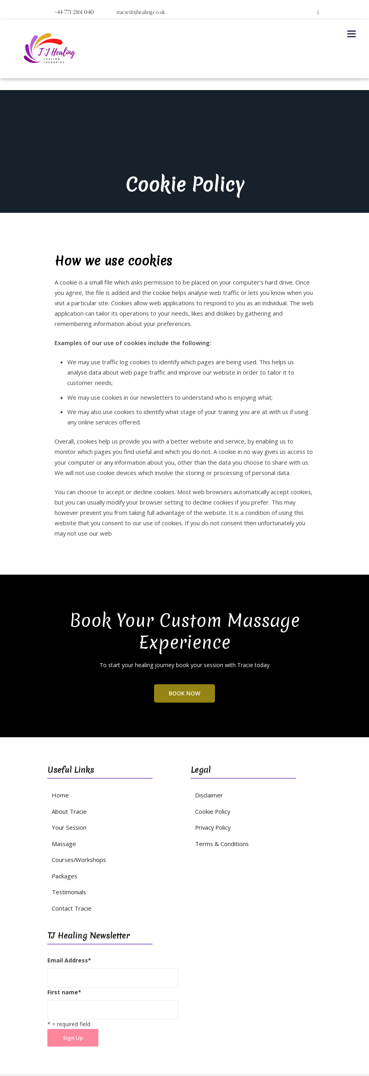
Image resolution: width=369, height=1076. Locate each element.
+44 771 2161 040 (72, 12)
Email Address (69, 917)
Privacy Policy (212, 789)
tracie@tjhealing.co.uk (136, 12)
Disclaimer (208, 758)
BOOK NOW (184, 657)
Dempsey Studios (222, 1045)
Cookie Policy (212, 774)
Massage (63, 804)
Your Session (68, 789)
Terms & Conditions (221, 804)
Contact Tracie (71, 866)
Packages (64, 835)
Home (60, 758)
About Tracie (68, 774)
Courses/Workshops (78, 819)
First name (64, 949)
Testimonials (68, 850)
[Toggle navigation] (351, 34)
